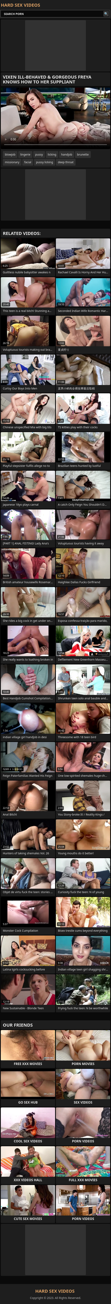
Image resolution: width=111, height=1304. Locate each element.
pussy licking (44, 162)
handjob (66, 154)
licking (52, 154)
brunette (83, 154)
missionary (12, 162)
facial (27, 162)
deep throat (66, 162)
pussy (39, 154)
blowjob (10, 154)
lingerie (25, 154)
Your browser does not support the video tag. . (55, 118)
